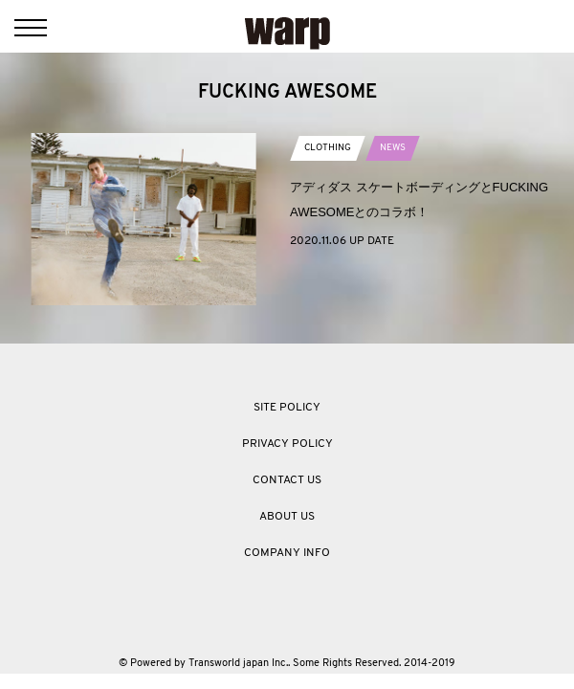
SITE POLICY (287, 407)
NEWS (393, 148)
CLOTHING (327, 148)
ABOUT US (287, 516)
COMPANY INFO (287, 553)
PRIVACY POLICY (287, 444)
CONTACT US (287, 480)
